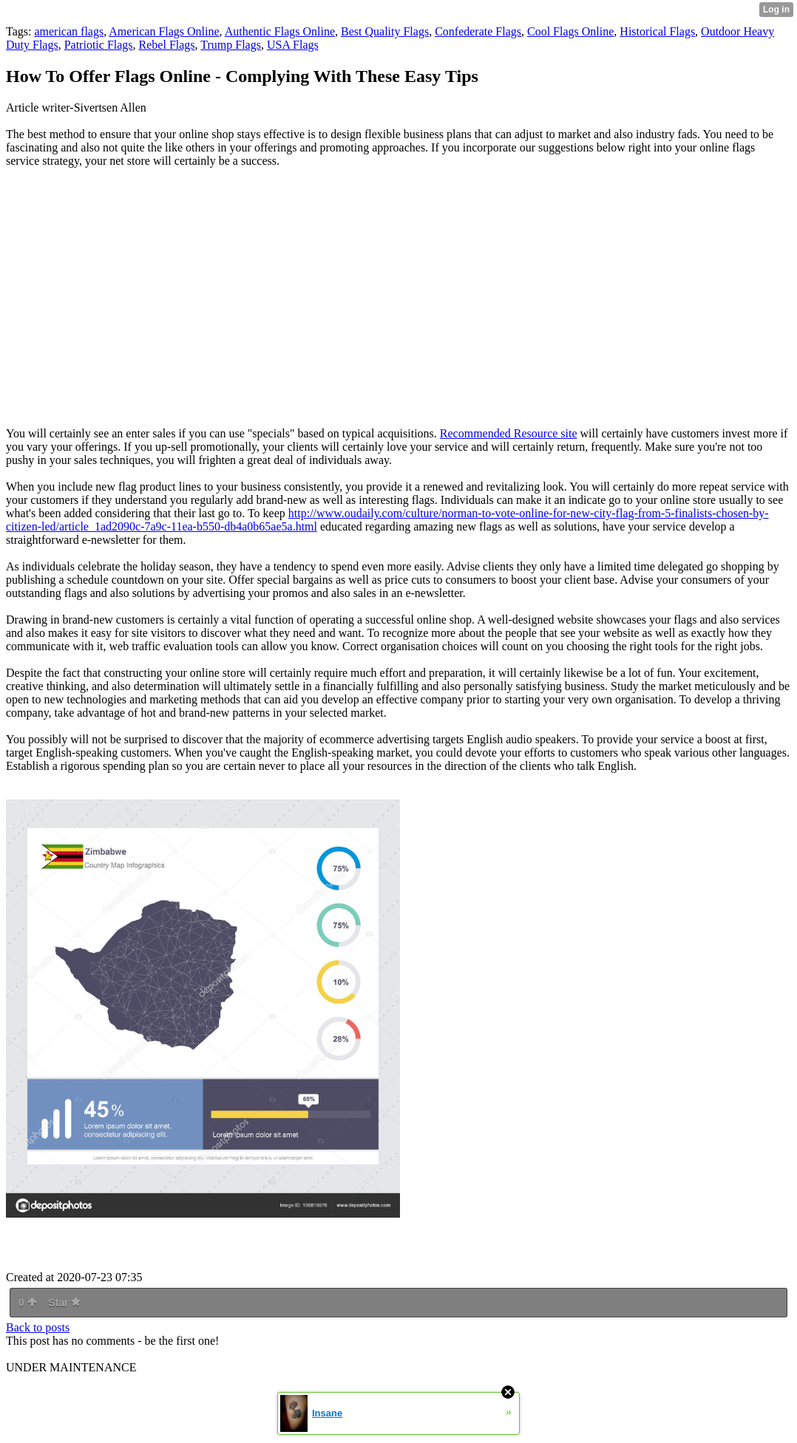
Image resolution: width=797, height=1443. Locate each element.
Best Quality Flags (385, 31)
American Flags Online (164, 31)
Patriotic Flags (98, 44)
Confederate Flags (478, 31)
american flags (69, 31)
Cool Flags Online (570, 31)
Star (64, 1303)
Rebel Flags (167, 44)
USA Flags (293, 44)
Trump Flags (230, 44)
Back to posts (37, 1327)
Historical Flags (657, 31)
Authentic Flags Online (280, 31)
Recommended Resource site (508, 433)
